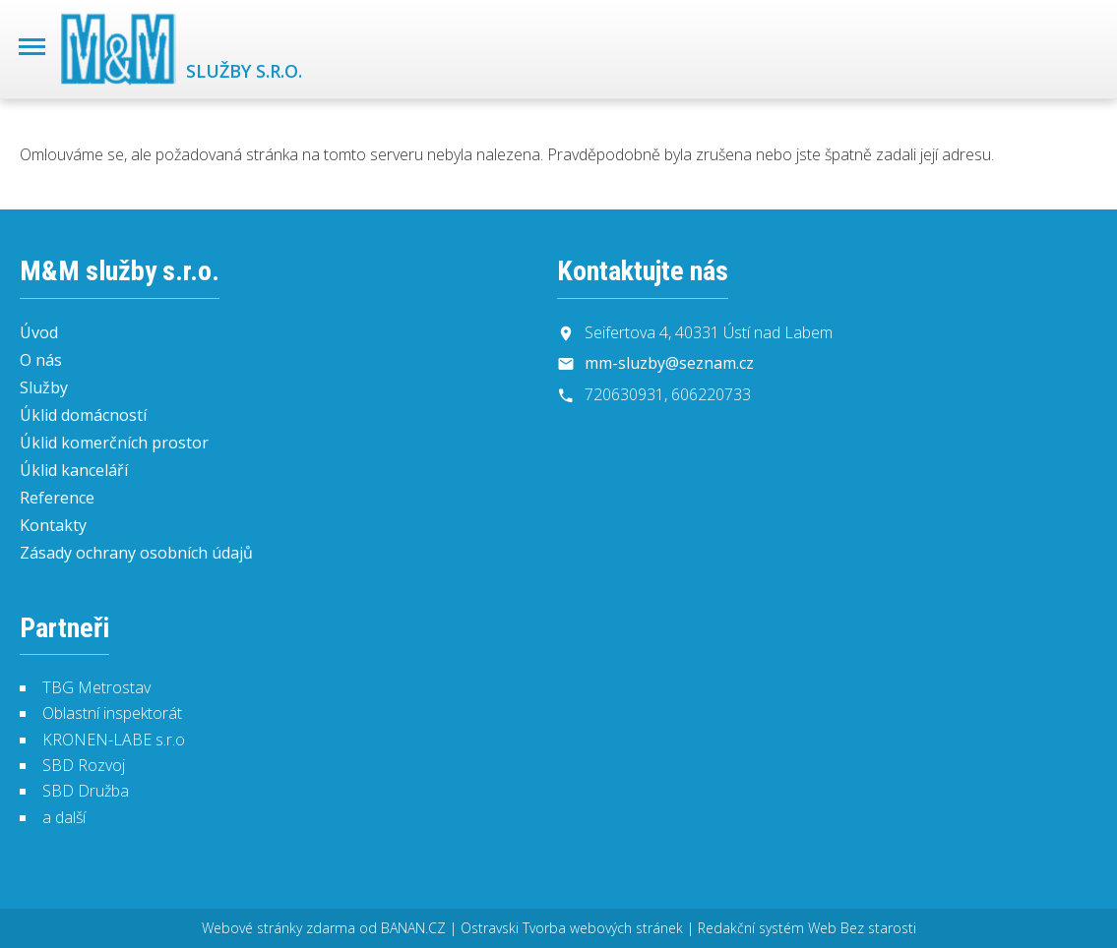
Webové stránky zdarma (278, 927)
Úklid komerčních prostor (114, 442)
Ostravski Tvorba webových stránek (572, 927)
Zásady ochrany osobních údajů (136, 552)
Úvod (39, 332)
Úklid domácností (83, 415)
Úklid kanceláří (74, 470)
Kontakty (53, 525)
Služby (44, 387)
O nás (41, 360)
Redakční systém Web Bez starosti (807, 927)
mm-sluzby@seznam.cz (669, 363)
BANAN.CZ (413, 927)
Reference (57, 497)
